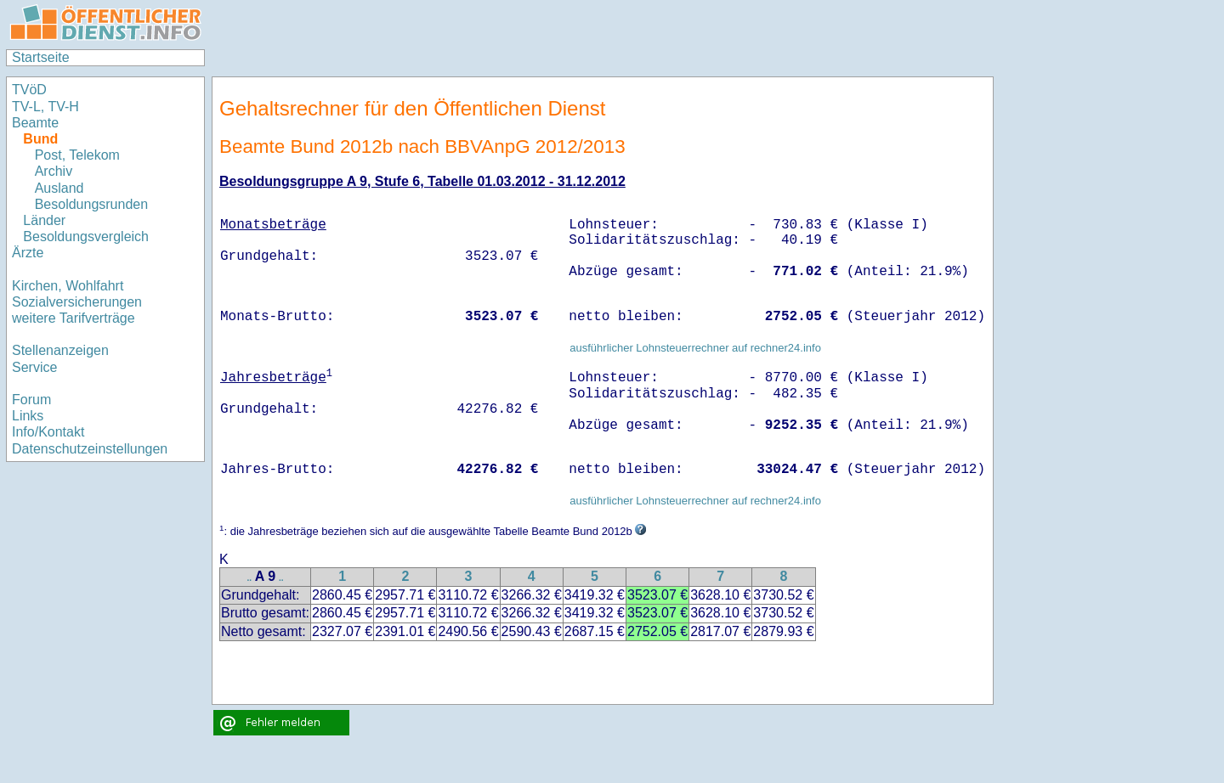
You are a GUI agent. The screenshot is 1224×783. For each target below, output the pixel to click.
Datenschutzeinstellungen (89, 449)
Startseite (41, 57)
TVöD (29, 89)
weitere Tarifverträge (73, 318)
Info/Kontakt (48, 432)
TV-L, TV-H (45, 106)
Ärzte (27, 252)
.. (249, 578)
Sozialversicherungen (77, 302)
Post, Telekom (77, 155)
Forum (31, 399)
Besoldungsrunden (91, 204)
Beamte (35, 122)
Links (27, 415)
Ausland (59, 188)
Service (34, 367)
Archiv (53, 171)
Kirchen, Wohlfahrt (67, 286)
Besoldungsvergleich (86, 236)
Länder (44, 220)
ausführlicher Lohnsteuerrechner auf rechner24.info (695, 347)
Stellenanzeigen (60, 350)
